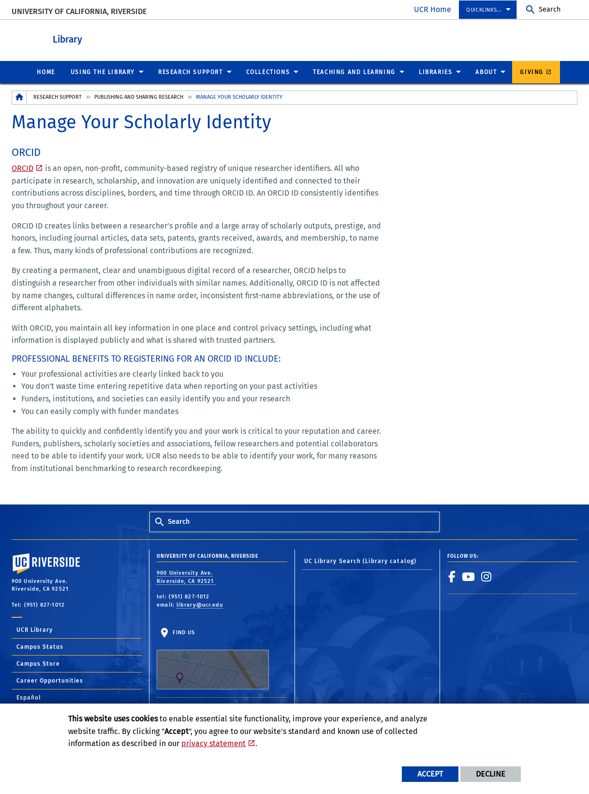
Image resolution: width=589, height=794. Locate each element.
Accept (430, 774)
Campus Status (39, 646)
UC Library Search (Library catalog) (360, 560)
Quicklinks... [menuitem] (484, 10)
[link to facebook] (452, 576)
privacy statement (213, 743)
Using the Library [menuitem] (103, 71)
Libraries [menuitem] (435, 71)
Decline (490, 774)
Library (120, 38)
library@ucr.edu (200, 604)
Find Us (213, 659)
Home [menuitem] (46, 71)
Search (549, 9)
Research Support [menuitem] (190, 71)
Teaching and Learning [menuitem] (354, 71)
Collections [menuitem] (268, 71)
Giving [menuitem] (532, 71)
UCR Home (432, 9)
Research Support (57, 96)
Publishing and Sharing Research (138, 96)
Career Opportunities (49, 680)
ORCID (22, 167)
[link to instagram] (486, 576)
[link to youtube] (468, 576)
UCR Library (34, 629)
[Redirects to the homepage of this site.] (19, 97)
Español (28, 697)
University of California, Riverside (79, 11)
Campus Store (38, 663)
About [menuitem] (486, 71)
